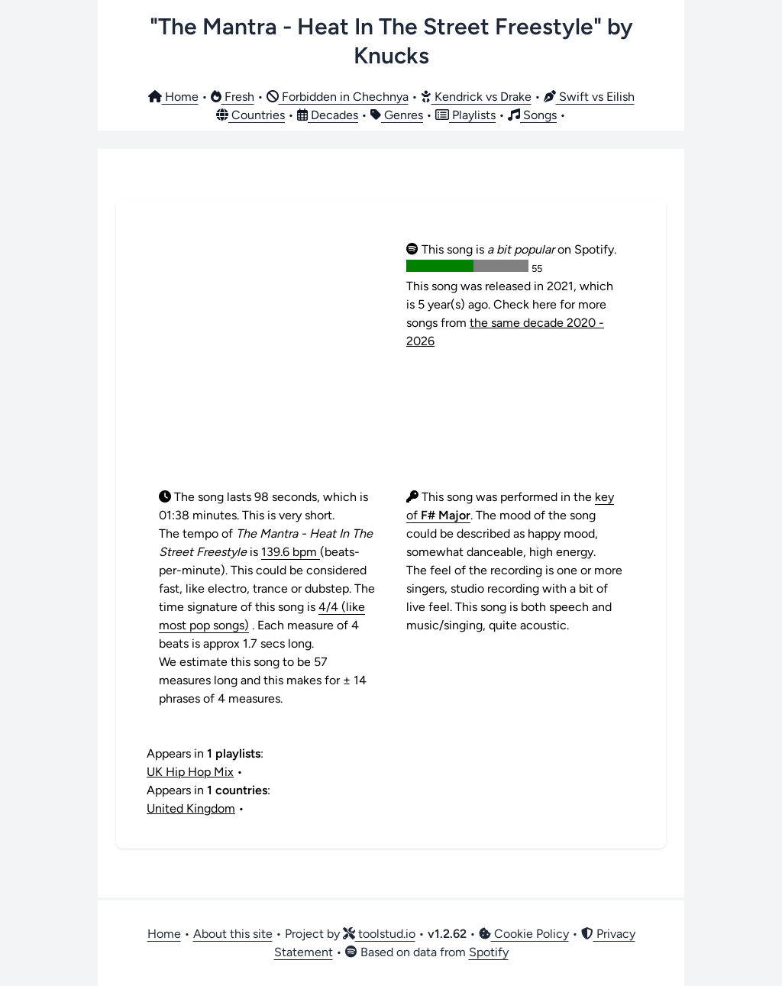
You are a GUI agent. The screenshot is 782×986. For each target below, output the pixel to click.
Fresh (232, 96)
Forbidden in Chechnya (338, 96)
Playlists (465, 115)
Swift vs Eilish (589, 96)
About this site (233, 933)
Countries (250, 115)
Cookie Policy (524, 933)
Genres (396, 115)
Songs (532, 115)
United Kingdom (191, 808)
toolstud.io (379, 933)
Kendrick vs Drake (476, 96)
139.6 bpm (290, 552)
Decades (327, 115)
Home (173, 96)
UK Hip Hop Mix (190, 772)
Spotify (489, 952)
